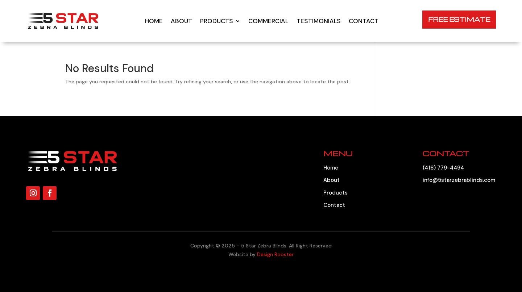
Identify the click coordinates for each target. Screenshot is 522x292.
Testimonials (319, 21)
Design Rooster (275, 254)
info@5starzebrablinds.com (459, 180)
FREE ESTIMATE (459, 19)
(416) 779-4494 (443, 167)
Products (216, 21)
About (181, 21)
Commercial (268, 21)
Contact (363, 21)
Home (154, 21)
